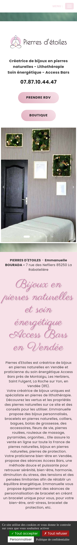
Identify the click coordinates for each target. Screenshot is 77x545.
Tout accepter (24, 533)
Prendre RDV (38, 97)
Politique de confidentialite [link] (52, 539)
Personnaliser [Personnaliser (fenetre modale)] (21, 539)
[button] (5, 185)
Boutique (38, 115)
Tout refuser (55, 533)
